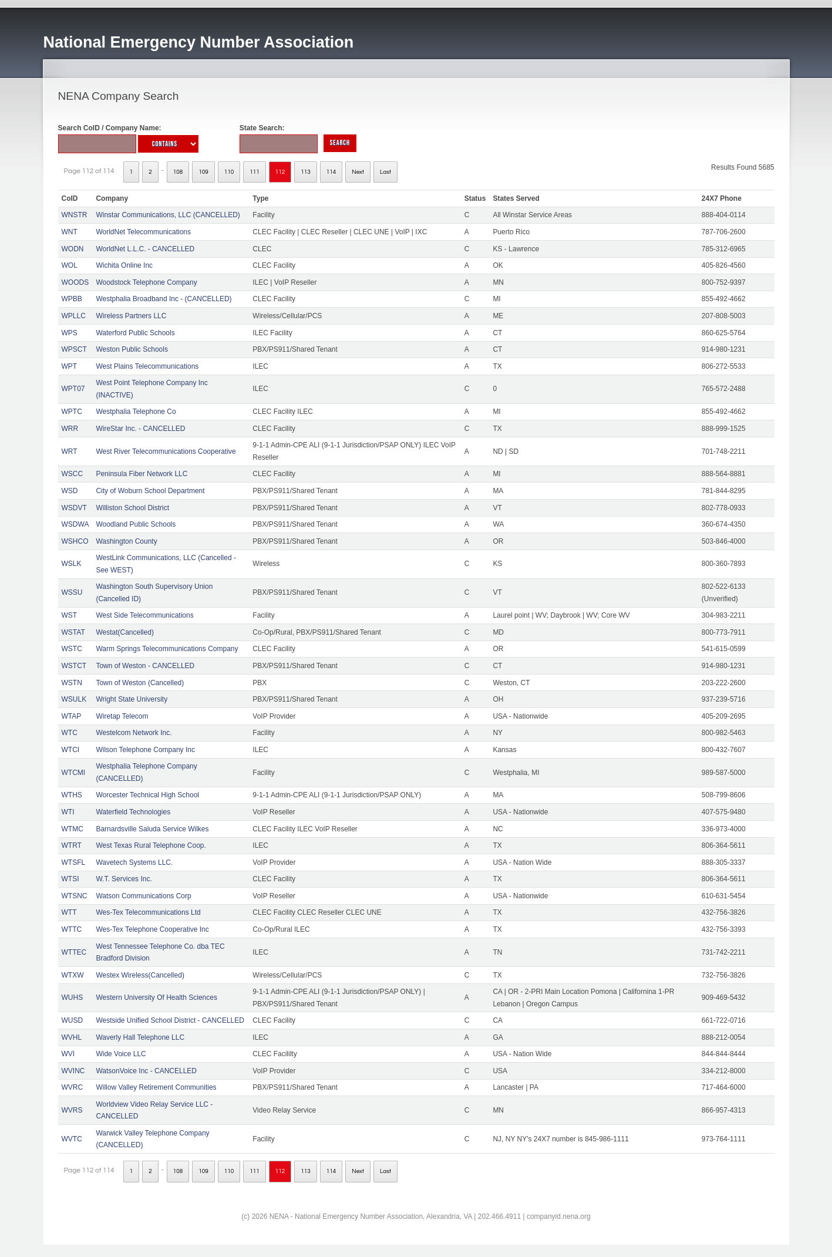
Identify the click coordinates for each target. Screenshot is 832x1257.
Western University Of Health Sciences (156, 997)
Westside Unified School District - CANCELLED (170, 1020)
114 (331, 172)
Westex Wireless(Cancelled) (140, 975)
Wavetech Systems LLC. (134, 862)
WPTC (72, 411)
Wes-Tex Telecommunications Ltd (148, 912)
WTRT (72, 845)
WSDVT (74, 508)
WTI (68, 812)
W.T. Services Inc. (123, 879)
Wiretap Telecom (122, 716)
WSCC (72, 474)
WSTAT (73, 632)
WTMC (72, 829)
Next (358, 172)
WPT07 (73, 389)
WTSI (70, 879)
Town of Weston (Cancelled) (140, 683)
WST (70, 615)
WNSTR (74, 215)
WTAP (72, 716)
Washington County (126, 541)
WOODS (75, 282)
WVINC (73, 1071)
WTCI (71, 750)
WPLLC (74, 316)
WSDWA (75, 524)
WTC (70, 733)
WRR (70, 428)
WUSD (72, 1020)
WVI (68, 1054)
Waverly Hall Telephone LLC (140, 1037)
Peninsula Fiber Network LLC (141, 474)
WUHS (72, 997)
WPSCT (74, 349)
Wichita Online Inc (124, 265)
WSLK (72, 564)
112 (280, 172)
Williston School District (132, 508)
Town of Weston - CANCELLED (145, 666)
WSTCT (74, 666)
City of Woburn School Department (150, 491)
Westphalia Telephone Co (136, 411)
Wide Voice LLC (121, 1054)
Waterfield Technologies (133, 812)
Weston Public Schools (132, 349)
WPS (70, 333)
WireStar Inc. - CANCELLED (140, 428)
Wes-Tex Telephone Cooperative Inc (152, 929)
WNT (70, 232)
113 (306, 172)
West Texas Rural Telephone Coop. (151, 845)
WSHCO (75, 541)
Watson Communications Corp (143, 896)
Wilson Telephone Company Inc (145, 750)
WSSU (72, 592)
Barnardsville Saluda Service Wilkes (152, 829)
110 (229, 172)
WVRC (72, 1087)
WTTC (72, 929)
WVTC (72, 1139)
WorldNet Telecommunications (143, 232)
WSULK (74, 699)
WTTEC (74, 952)
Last (385, 172)
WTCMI (74, 773)
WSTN (72, 683)
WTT (69, 912)
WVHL (72, 1037)
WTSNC (74, 896)
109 (203, 172)
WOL (70, 265)
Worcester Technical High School (147, 795)
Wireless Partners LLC (131, 316)
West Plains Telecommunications (147, 366)
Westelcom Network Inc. (133, 733)
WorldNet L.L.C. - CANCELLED (145, 249)
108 (178, 172)
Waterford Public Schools (135, 333)
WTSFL (74, 862)
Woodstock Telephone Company (146, 282)
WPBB (72, 299)
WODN (73, 249)
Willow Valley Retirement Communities (156, 1087)
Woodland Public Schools (136, 524)
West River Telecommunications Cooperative (165, 451)
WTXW (73, 975)
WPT (70, 366)
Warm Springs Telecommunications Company (167, 649)
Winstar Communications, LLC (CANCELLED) (168, 215)
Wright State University (131, 699)
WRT (70, 451)
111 (255, 172)
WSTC (72, 649)
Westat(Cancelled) (124, 632)
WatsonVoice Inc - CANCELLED (146, 1071)
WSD (70, 491)
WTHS (72, 795)
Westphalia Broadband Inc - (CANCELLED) (163, 299)
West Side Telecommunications (144, 615)
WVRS (72, 1110)
